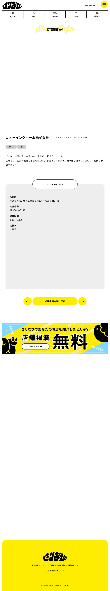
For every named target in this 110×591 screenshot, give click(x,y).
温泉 (76, 14)
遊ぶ (34, 14)
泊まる (55, 14)
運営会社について (39, 565)
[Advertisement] (55, 499)
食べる (13, 14)
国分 (22, 146)
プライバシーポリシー (55, 570)
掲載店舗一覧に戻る (55, 301)
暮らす (97, 14)
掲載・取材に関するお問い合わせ (64, 565)
